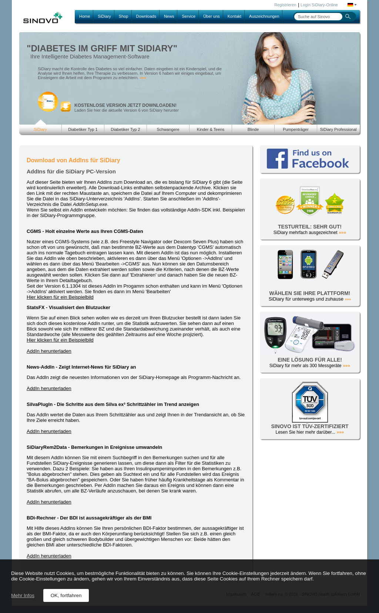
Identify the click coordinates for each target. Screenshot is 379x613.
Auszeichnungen (264, 16)
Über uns (211, 16)
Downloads (146, 16)
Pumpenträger (296, 129)
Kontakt (234, 16)
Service (188, 16)
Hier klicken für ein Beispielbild (60, 297)
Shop (123, 16)
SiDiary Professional (338, 129)
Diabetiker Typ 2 (125, 129)
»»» (143, 78)
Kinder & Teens (210, 129)
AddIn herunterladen (49, 351)
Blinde (253, 129)
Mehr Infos (22, 595)
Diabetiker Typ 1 (82, 129)
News (169, 16)
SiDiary (104, 16)
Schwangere (168, 129)
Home (84, 16)
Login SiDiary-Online (319, 5)
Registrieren (285, 5)
